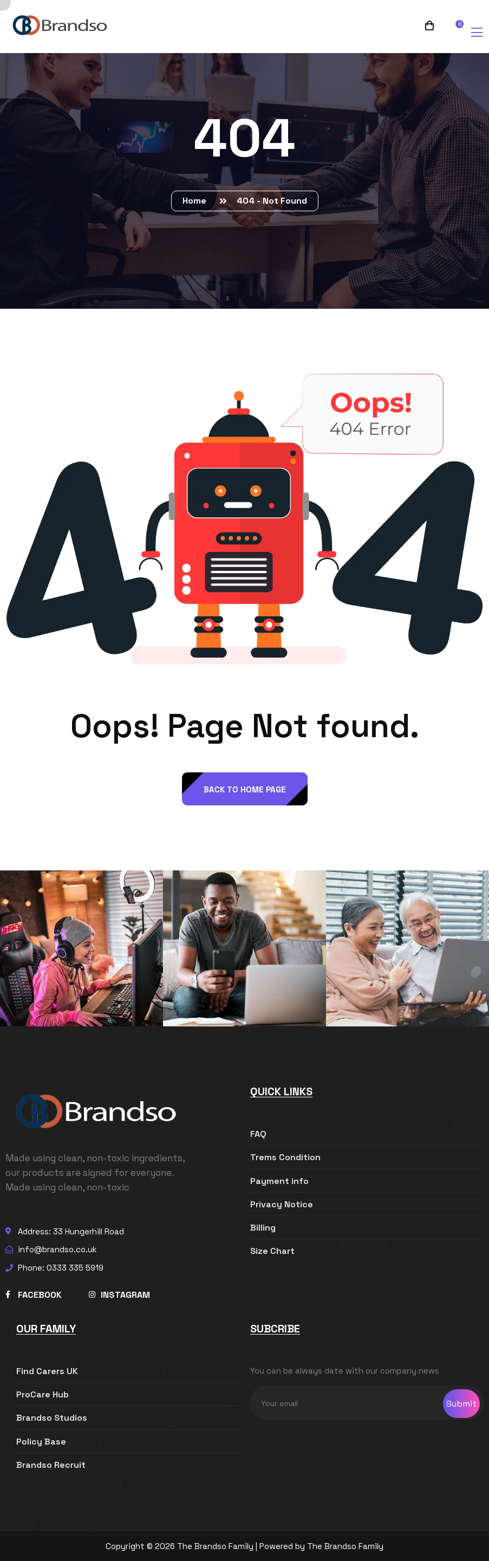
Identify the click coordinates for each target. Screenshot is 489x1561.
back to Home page (245, 789)
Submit (461, 1403)
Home (196, 200)
